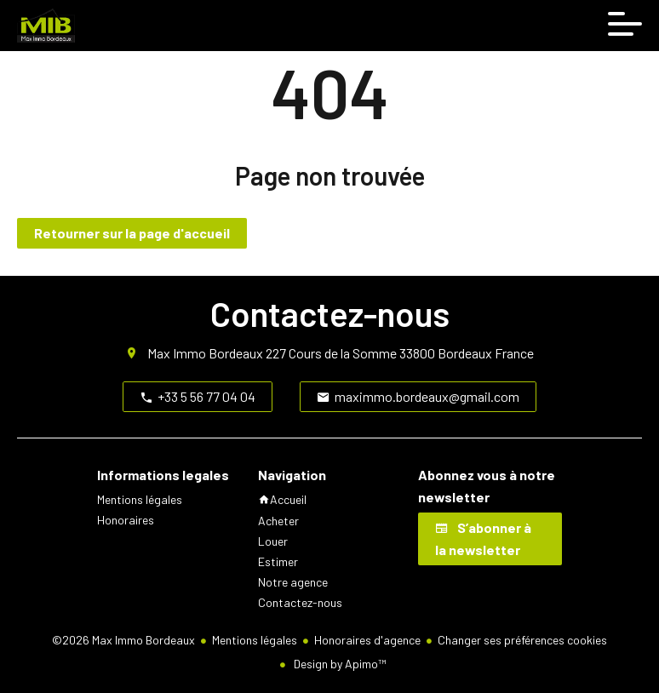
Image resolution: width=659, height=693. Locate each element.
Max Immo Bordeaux (205, 353)
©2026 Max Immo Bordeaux (123, 640)
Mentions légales (254, 640)
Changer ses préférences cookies (522, 640)
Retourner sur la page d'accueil (132, 233)
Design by (338, 663)
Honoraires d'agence (367, 640)
